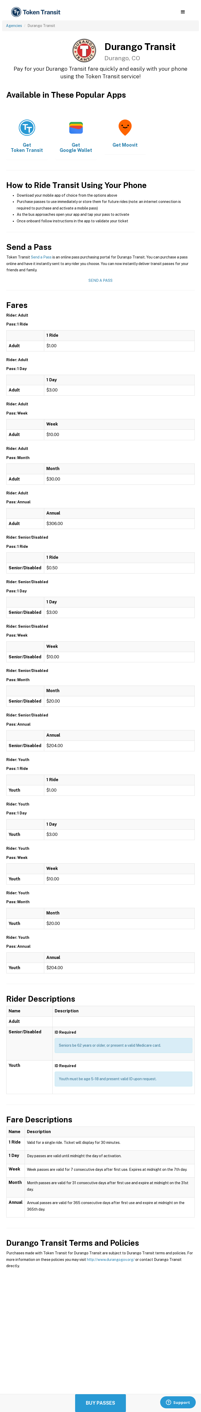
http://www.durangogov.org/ (111, 1259)
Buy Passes (100, 1403)
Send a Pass (41, 257)
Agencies (14, 26)
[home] (36, 12)
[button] (183, 12)
